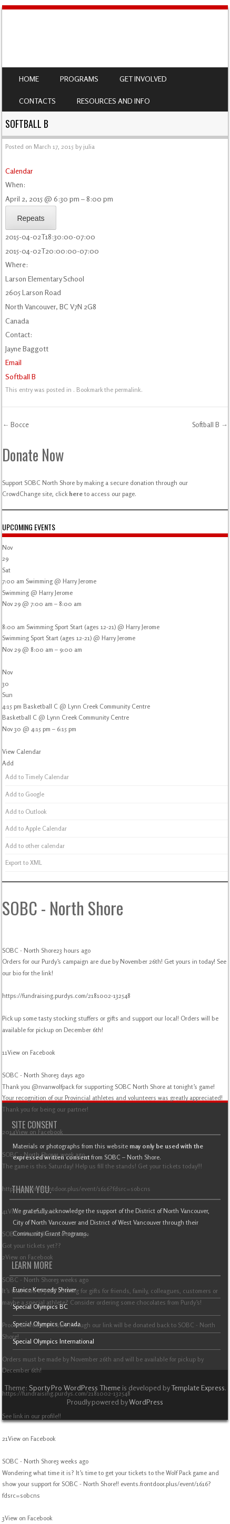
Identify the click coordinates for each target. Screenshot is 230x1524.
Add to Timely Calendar (37, 777)
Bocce (15, 424)
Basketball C (19, 717)
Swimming (15, 593)
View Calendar (21, 751)
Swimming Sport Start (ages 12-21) (47, 638)
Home (29, 78)
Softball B (20, 376)
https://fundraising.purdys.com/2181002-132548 (66, 996)
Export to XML (23, 862)
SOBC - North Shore (62, 907)
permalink (128, 389)
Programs (79, 78)
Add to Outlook (26, 811)
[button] (8, 763)
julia (89, 146)
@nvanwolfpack (53, 1087)
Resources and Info (113, 100)
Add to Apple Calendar (36, 828)
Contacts (37, 100)
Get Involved (143, 78)
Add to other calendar (35, 846)
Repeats (30, 218)
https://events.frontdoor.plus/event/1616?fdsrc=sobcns (76, 1189)
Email (13, 362)
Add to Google (24, 794)
